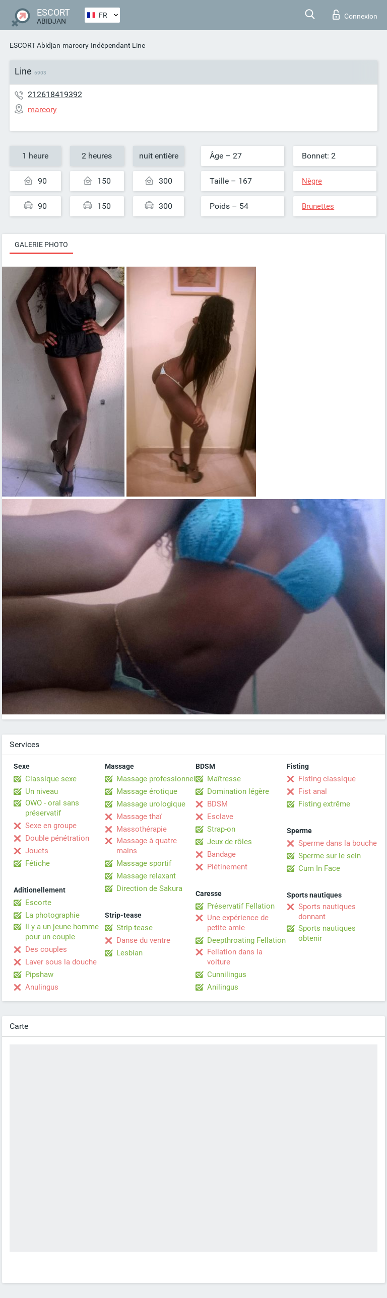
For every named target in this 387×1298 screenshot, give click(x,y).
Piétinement (227, 866)
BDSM (217, 803)
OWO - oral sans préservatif (52, 808)
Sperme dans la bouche (337, 843)
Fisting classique (327, 778)
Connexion (355, 14)
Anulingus (41, 987)
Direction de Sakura (149, 888)
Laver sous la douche (61, 961)
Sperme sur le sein (329, 855)
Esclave (220, 816)
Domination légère (238, 791)
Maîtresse (224, 778)
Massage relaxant (146, 875)
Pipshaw (39, 974)
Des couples (46, 949)
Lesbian (129, 952)
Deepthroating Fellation (246, 940)
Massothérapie (141, 829)
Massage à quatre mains (146, 845)
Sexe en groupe (51, 825)
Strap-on (221, 829)
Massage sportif (143, 863)
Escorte (38, 902)
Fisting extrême (324, 803)
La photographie (52, 915)
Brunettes (318, 206)
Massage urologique (150, 803)
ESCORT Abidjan (35, 45)
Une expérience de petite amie (238, 922)
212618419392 (55, 94)
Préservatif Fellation (241, 906)
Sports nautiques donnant (327, 911)
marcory (75, 45)
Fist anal (312, 791)
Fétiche (37, 863)
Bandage (221, 854)
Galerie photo (41, 244)
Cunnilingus (226, 974)
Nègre (312, 181)
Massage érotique (146, 791)
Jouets (36, 850)
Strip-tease (134, 927)
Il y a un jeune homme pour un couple (62, 931)
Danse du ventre (143, 940)
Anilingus (222, 987)
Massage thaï (139, 816)
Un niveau (41, 791)
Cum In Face (319, 868)
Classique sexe (51, 778)
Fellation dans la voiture (235, 956)
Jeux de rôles (229, 841)
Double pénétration (57, 838)
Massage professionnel (156, 778)
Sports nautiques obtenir (327, 933)
